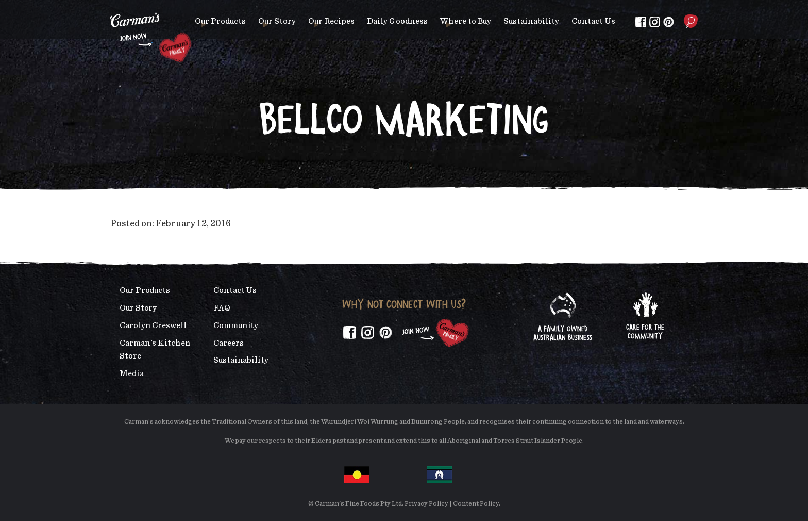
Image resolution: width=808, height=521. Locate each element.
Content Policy (476, 503)
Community (235, 325)
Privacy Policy (426, 503)
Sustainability (531, 21)
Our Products (220, 21)
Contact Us (593, 21)
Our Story (277, 21)
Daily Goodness (397, 21)
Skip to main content (110, 7)
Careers (228, 343)
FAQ (221, 308)
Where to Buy (465, 21)
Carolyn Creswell (153, 325)
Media (132, 373)
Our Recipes (331, 21)
